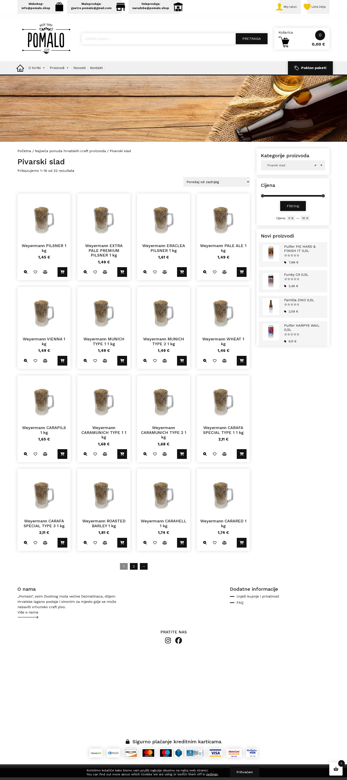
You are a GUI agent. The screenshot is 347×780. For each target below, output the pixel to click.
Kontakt (96, 70)
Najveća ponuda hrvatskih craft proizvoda (70, 153)
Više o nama (27, 615)
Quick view (26, 274)
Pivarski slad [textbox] (291, 167)
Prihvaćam (245, 772)
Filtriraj (293, 208)
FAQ (240, 605)
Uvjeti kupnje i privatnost (258, 599)
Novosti (79, 70)
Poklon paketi (310, 69)
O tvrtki (37, 69)
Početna (24, 153)
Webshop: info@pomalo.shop (42, 7)
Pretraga (251, 40)
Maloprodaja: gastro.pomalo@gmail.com (100, 7)
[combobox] (293, 167)
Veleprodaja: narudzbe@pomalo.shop (163, 7)
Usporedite (46, 274)
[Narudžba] (216, 184)
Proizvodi (59, 69)
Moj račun (285, 7)
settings (212, 774)
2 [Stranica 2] (134, 569)
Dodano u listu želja (36, 274)
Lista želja (315, 7)
